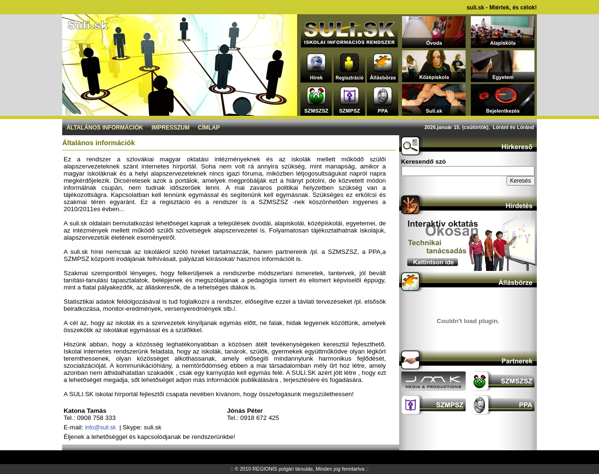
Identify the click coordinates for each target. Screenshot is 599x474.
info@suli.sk (100, 427)
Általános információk (104, 127)
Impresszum (170, 127)
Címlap (209, 127)
